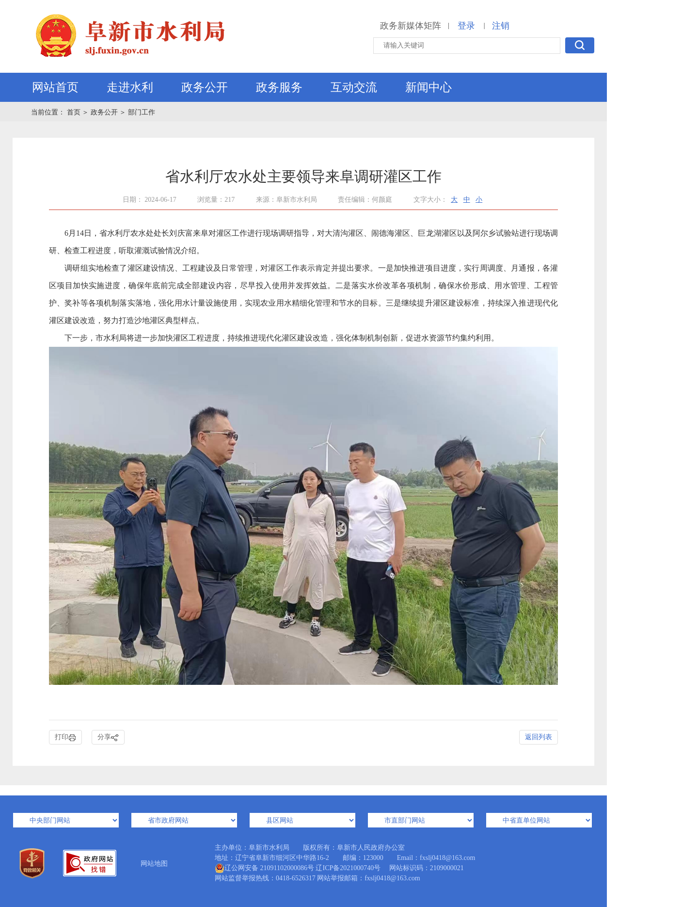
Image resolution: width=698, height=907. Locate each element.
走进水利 (130, 87)
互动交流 (354, 87)
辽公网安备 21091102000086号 (264, 868)
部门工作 (141, 112)
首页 (74, 112)
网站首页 (55, 87)
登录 (466, 26)
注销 (500, 26)
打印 (65, 737)
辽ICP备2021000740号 (348, 868)
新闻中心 (428, 87)
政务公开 (204, 87)
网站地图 (154, 863)
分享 (108, 737)
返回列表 (538, 737)
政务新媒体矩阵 (410, 26)
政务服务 (279, 87)
